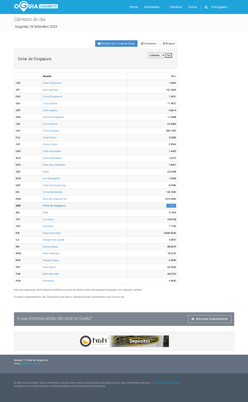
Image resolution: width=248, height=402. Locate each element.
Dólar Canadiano (52, 151)
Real (45, 212)
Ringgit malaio (51, 260)
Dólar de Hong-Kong (54, 185)
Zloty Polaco (50, 137)
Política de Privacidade (167, 382)
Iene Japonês (50, 89)
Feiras (192, 7)
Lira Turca (48, 219)
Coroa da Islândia (52, 192)
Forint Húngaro (51, 130)
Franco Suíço (50, 144)
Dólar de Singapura (54, 205)
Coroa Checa (50, 123)
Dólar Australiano (52, 158)
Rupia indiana (50, 246)
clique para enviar (30, 363)
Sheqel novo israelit (54, 239)
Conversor (148, 43)
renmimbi (48, 226)
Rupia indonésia (52, 233)
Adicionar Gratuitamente (210, 319)
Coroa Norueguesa (53, 117)
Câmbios (175, 7)
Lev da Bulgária (51, 178)
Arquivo (169, 43)
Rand (46, 171)
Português (219, 7)
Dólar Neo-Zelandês (54, 164)
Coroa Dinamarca (52, 96)
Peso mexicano (51, 253)
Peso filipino (49, 267)
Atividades (153, 7)
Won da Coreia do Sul (55, 198)
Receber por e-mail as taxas (116, 43)
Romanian (48, 280)
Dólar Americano (52, 82)
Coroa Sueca (50, 103)
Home (133, 7)
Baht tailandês (51, 273)
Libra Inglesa (50, 110)
